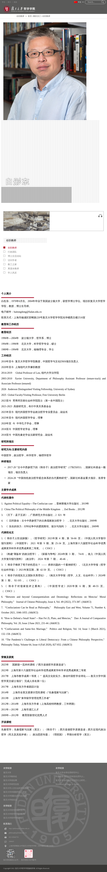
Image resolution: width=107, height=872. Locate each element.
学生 (3, 2)
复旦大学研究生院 (11, 784)
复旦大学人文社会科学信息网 (16, 788)
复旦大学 (7, 773)
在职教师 (20, 16)
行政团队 (10, 252)
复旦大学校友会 (10, 800)
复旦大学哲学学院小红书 (14, 814)
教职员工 (37, 16)
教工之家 (10, 264)
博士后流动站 (12, 256)
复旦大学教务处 (10, 776)
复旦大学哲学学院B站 (12, 818)
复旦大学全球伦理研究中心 (67, 773)
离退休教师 (11, 268)
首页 (30, 16)
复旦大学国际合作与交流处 (15, 796)
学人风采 (10, 273)
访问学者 (10, 260)
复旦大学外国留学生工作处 (15, 792)
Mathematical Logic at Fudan (67, 784)
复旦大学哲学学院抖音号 (14, 810)
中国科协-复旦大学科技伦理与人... (70, 776)
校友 (15, 2)
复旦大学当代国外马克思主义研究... (71, 780)
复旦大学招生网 (10, 780)
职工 (9, 2)
